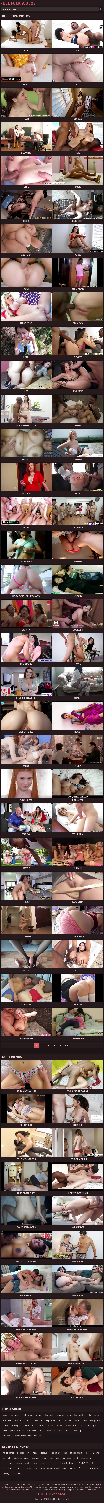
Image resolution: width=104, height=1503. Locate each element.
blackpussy (55, 1453)
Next (66, 1045)
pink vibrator (70, 1425)
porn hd (6, 1458)
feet (80, 1468)
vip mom (16, 1473)
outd (44, 1458)
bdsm (53, 1463)
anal (69, 1415)
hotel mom (7, 1463)
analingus (16, 1425)
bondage (51, 1430)
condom (50, 1425)
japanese (67, 1458)
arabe (28, 1463)
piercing (77, 1430)
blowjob (37, 1435)
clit (81, 1425)
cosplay (6, 1473)
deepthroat (29, 1425)
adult (68, 1430)
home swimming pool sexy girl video (50, 1468)
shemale (44, 1463)
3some (68, 1420)
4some (18, 1420)
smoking (95, 1453)
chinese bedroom (66, 1463)
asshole (38, 1420)
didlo (59, 1425)
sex (35, 1463)
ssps (18, 1468)
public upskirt (23, 1453)
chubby (40, 1425)
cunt (76, 1458)
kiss (86, 1453)
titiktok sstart (76, 1453)
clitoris (6, 1425)
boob (76, 1420)
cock (60, 1430)
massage (15, 1415)
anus (42, 1430)
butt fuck (49, 1415)
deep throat (50, 1420)
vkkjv (35, 1453)
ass (60, 1420)
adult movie (27, 1415)
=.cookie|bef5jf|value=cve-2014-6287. (19, 1430)
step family (86, 1458)
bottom (39, 1415)
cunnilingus (90, 1425)
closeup (43, 1453)
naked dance (8, 1453)
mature (19, 1463)
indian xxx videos (20, 1458)
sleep (94, 1463)
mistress (35, 1458)
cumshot (28, 1420)
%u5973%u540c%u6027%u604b (17, 1435)
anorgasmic (95, 1420)
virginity (27, 1468)
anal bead (7, 1420)
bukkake (60, 1415)
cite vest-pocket (93, 1468)
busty (84, 1420)
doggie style (93, 1415)
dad (65, 1453)
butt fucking (79, 1415)
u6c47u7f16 (83, 1463)
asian (5, 1415)
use (51, 1458)
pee (57, 1458)
